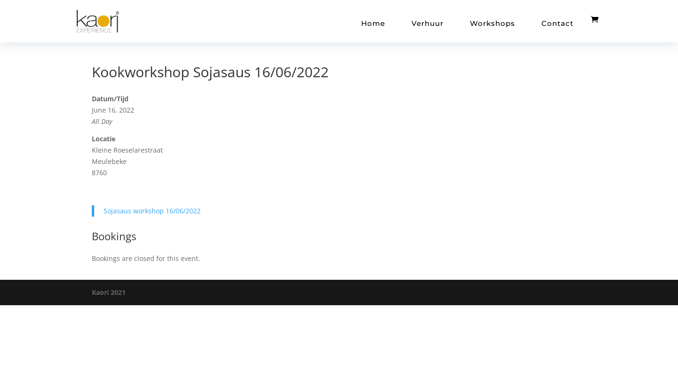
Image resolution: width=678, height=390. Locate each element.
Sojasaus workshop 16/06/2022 (152, 210)
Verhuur (428, 23)
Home (373, 23)
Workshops (492, 23)
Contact (557, 23)
